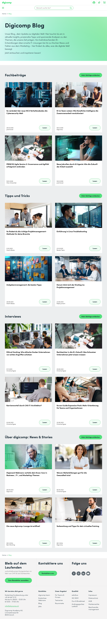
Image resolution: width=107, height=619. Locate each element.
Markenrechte (94, 604)
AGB (90, 601)
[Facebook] (74, 573)
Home (4, 14)
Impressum (93, 595)
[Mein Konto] (94, 2)
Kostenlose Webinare (42, 599)
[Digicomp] (6, 3)
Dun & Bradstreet (78, 601)
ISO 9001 (75, 598)
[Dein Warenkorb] (104, 2)
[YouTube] (88, 573)
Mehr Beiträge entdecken (90, 75)
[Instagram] (79, 573)
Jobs (39, 606)
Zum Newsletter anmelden (18, 580)
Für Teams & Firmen (59, 596)
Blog (40, 603)
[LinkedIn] (83, 573)
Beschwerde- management (94, 608)
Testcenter (59, 600)
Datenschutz (93, 598)
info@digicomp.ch (12, 606)
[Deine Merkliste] (99, 2)
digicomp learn (44, 595)
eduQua (75, 595)
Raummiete (59, 603)
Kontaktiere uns (48, 573)
